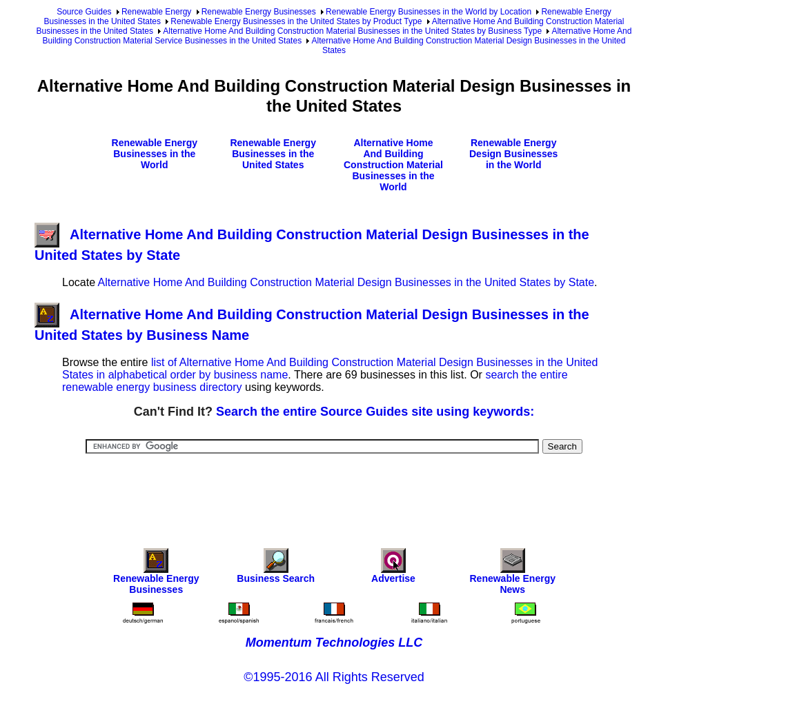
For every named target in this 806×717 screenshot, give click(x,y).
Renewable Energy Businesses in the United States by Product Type (296, 21)
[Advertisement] (334, 492)
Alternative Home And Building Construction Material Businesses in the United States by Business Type (352, 31)
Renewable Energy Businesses (259, 12)
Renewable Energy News (513, 574)
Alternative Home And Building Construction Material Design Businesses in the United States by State (346, 282)
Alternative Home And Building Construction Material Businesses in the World (393, 164)
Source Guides (84, 12)
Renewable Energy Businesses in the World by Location (428, 12)
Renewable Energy (156, 12)
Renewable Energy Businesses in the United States (273, 153)
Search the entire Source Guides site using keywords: (375, 411)
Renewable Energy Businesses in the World (155, 153)
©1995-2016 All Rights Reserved (334, 677)
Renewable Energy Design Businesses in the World (513, 153)
